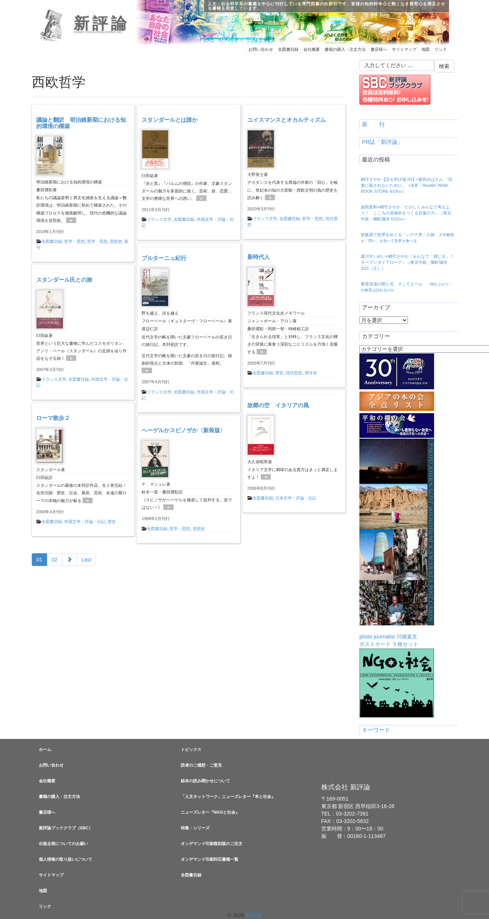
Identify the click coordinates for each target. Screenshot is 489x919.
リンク (440, 49)
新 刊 (373, 124)
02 (55, 560)
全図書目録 (288, 49)
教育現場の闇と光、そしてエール (407, 287)
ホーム (45, 749)
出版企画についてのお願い (63, 843)
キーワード (376, 730)
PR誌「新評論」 (382, 142)
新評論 (102, 23)
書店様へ (379, 49)
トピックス (191, 749)
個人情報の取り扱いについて (65, 859)
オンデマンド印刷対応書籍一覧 (209, 859)
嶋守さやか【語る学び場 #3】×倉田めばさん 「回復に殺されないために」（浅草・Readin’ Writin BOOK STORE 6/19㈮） (406, 185)
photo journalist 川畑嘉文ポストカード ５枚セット (396, 543)
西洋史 (311, 373)
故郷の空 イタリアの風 (278, 405)
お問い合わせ (260, 49)
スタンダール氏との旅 (64, 279)
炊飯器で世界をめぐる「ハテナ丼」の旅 (407, 237)
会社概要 (311, 49)
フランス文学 (159, 219)
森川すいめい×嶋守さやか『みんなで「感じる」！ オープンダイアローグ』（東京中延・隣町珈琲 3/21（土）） (407, 262)
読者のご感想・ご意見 (201, 765)
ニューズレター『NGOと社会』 (210, 812)
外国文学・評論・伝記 (84, 521)
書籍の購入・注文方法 (345, 49)
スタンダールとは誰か (170, 120)
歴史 (279, 373)
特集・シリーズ (195, 828)
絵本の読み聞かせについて (205, 781)
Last (86, 560)
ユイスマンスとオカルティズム (286, 120)
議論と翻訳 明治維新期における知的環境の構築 (81, 123)
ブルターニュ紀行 (164, 258)
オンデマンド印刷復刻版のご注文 (211, 843)
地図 (425, 49)
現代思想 (294, 373)
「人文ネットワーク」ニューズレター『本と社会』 (228, 796)
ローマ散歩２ (53, 418)
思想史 (116, 241)
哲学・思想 (74, 241)
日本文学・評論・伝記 (295, 498)
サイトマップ (404, 49)
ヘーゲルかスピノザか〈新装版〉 (184, 430)
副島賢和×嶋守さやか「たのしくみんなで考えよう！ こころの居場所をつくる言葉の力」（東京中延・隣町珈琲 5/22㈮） (406, 213)
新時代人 (258, 257)
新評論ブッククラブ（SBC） (66, 828)
